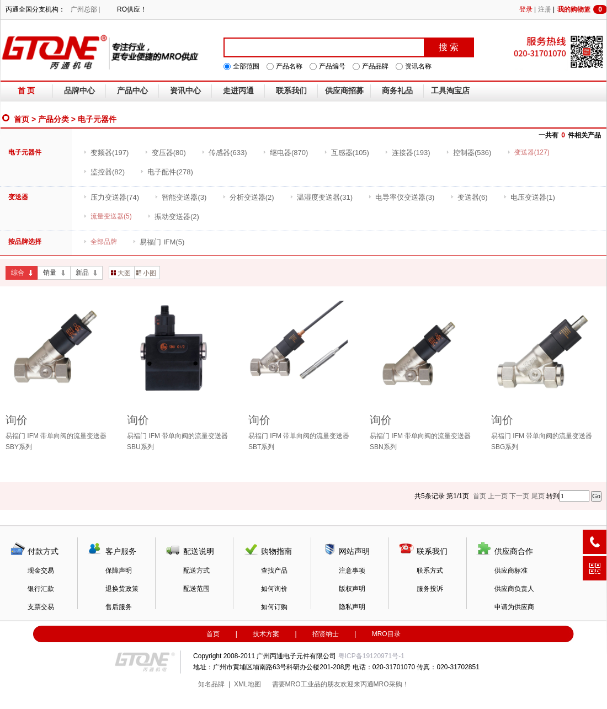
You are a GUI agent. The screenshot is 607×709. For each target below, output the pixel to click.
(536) (468, 152)
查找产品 (274, 570)
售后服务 (118, 607)
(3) (180, 197)
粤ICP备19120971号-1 (371, 656)
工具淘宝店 (450, 91)
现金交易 (41, 570)
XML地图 (247, 684)
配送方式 (196, 570)
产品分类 (53, 119)
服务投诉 (430, 589)
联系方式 (430, 570)
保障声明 (118, 570)
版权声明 (352, 589)
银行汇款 (41, 589)
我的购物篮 (582, 9)
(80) (165, 152)
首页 (21, 119)
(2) (248, 197)
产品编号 (332, 66)
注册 (544, 9)
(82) (104, 172)
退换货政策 (122, 589)
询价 (17, 420)
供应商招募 (344, 91)
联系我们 (291, 91)
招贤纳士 (325, 634)
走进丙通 (238, 91)
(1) (529, 197)
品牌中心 (79, 91)
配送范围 (196, 589)
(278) (166, 172)
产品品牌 (375, 66)
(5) (158, 242)
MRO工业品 (303, 684)
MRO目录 (386, 634)
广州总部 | (85, 9)
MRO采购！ (391, 684)
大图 (121, 273)
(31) (321, 197)
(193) (407, 152)
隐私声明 (352, 607)
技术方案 (266, 634)
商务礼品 (397, 91)
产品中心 (132, 91)
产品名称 (289, 66)
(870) (285, 152)
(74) (111, 197)
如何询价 (274, 589)
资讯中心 (185, 91)
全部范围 (246, 66)
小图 (146, 273)
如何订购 (274, 607)
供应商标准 (511, 570)
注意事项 (352, 570)
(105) (346, 152)
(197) (106, 152)
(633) (224, 152)
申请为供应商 (514, 607)
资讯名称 (418, 66)
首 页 (26, 91)
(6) (469, 197)
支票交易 (41, 607)
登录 (526, 9)
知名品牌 (211, 684)
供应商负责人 (514, 589)
